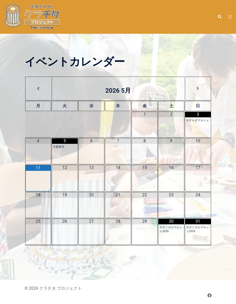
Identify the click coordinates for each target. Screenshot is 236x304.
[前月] (38, 88)
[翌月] (198, 88)
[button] (219, 17)
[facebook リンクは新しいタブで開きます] (209, 295)
